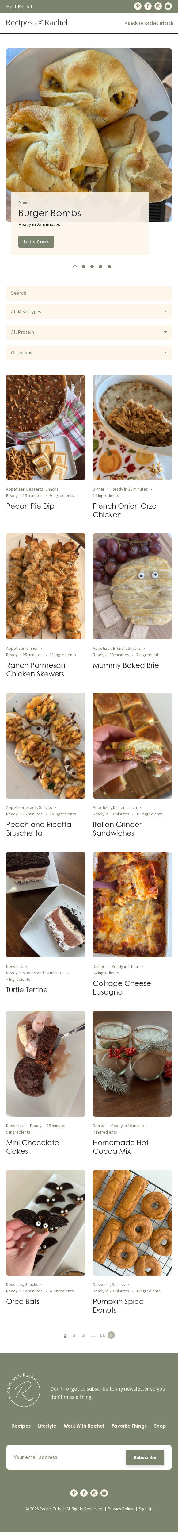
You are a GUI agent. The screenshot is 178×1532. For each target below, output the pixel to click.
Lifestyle (47, 1426)
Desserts (34, 489)
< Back (148, 23)
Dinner (24, 203)
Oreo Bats (23, 1301)
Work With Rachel (84, 1426)
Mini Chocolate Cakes (32, 1146)
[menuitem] (21, 1426)
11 (102, 1335)
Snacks (52, 489)
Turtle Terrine (27, 989)
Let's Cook (36, 241)
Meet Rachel (19, 6)
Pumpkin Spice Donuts (118, 1305)
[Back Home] (37, 23)
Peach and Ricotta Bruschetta (38, 828)
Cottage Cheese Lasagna (122, 987)
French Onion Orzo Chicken (125, 510)
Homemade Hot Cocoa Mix (121, 1146)
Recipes (21, 1426)
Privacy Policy (120, 1509)
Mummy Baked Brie (126, 665)
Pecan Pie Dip (30, 506)
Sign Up (146, 1509)
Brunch (119, 648)
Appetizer (15, 489)
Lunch (132, 808)
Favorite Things (129, 1426)
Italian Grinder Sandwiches (117, 828)
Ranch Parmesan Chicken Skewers (35, 669)
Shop (160, 1426)
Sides (31, 808)
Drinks (98, 1126)
